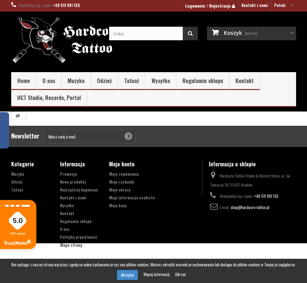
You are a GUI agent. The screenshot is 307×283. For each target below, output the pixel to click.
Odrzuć (180, 274)
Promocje (68, 174)
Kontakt (244, 81)
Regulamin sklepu (202, 81)
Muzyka (76, 81)
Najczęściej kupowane (79, 190)
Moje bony (118, 205)
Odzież (104, 81)
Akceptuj (127, 275)
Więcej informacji (157, 274)
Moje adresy (120, 190)
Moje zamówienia (124, 174)
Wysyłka (161, 81)
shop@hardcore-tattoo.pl (250, 207)
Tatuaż (131, 81)
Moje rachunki (121, 182)
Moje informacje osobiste (132, 198)
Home (23, 81)
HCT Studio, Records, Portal (49, 98)
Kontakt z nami (255, 5)
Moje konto (122, 164)
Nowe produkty (73, 182)
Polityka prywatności (78, 237)
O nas (48, 81)
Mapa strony (71, 245)
